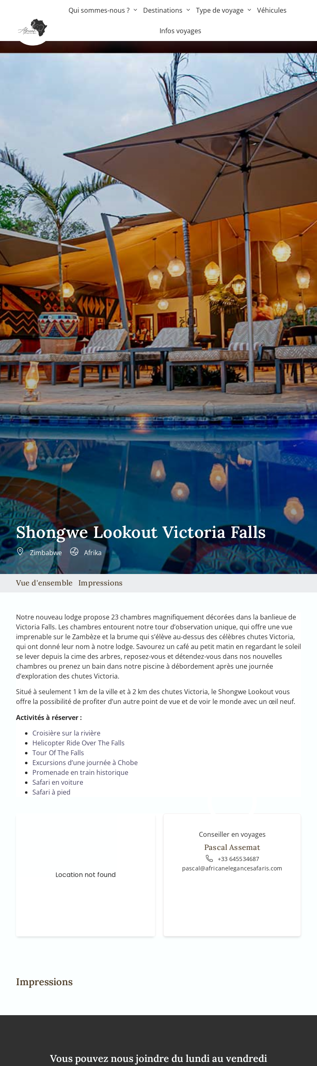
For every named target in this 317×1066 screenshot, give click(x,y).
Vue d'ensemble (44, 583)
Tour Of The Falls (58, 752)
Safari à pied (51, 792)
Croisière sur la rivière (66, 733)
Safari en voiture (57, 782)
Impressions (100, 583)
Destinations (166, 10)
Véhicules (272, 10)
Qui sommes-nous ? (102, 10)
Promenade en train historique (80, 772)
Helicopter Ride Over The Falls (78, 742)
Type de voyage (223, 10)
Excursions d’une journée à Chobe (85, 762)
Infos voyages (180, 30)
